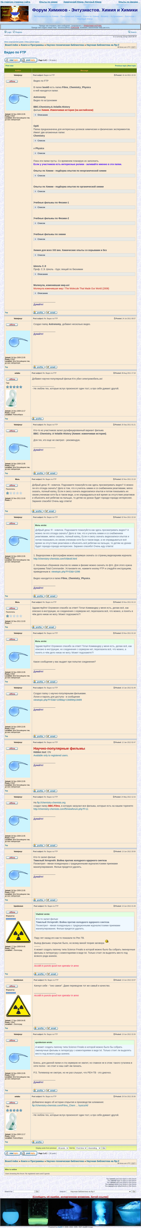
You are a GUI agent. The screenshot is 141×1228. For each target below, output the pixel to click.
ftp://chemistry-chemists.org (51, 802)
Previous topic (121, 66)
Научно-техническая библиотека (65, 45)
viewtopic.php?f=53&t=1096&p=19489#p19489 (57, 700)
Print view (9, 66)
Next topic (132, 66)
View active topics (32, 42)
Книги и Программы (32, 45)
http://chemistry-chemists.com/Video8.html (55, 558)
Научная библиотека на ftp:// (102, 45)
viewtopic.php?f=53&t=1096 (65, 571)
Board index (11, 45)
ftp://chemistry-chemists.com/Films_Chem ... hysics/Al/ (60, 1105)
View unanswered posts (13, 42)
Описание (41, 114)
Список (39, 140)
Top (6, 313)
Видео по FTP (15, 52)
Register (17, 32)
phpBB (59, 1227)
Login (7, 32)
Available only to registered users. (50, 755)
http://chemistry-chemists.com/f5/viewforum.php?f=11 (60, 809)
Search (132, 32)
